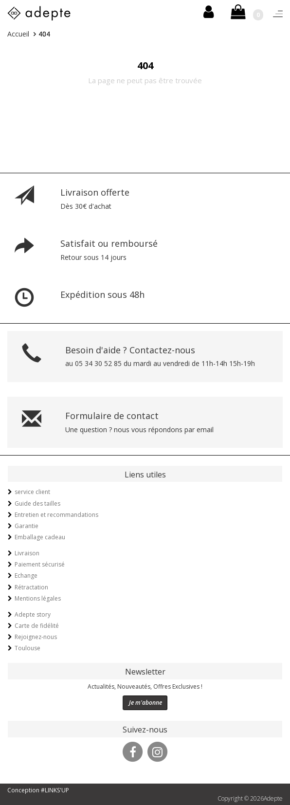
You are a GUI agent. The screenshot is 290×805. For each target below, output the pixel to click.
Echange (26, 575)
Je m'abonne (145, 702)
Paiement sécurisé (40, 564)
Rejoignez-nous (36, 637)
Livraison (27, 553)
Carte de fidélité (37, 626)
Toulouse (27, 648)
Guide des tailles (37, 503)
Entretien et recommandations (56, 515)
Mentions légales (38, 598)
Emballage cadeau (40, 537)
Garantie (26, 526)
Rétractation (31, 587)
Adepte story (33, 614)
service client (32, 492)
